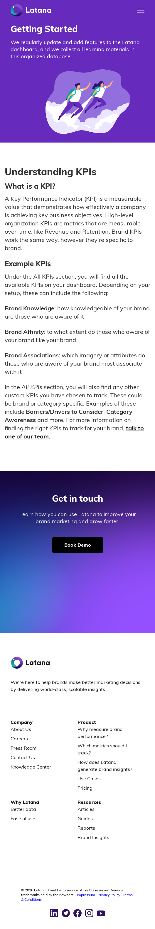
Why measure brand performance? (100, 732)
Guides (85, 818)
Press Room (23, 748)
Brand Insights (93, 837)
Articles (86, 809)
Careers (19, 738)
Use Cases (89, 778)
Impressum (86, 895)
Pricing (85, 788)
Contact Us (23, 757)
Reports (86, 828)
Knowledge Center (31, 767)
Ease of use (23, 818)
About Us (21, 729)
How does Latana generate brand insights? (105, 765)
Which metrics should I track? (102, 749)
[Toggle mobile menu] (140, 10)
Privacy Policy (109, 895)
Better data (23, 809)
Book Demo (77, 545)
